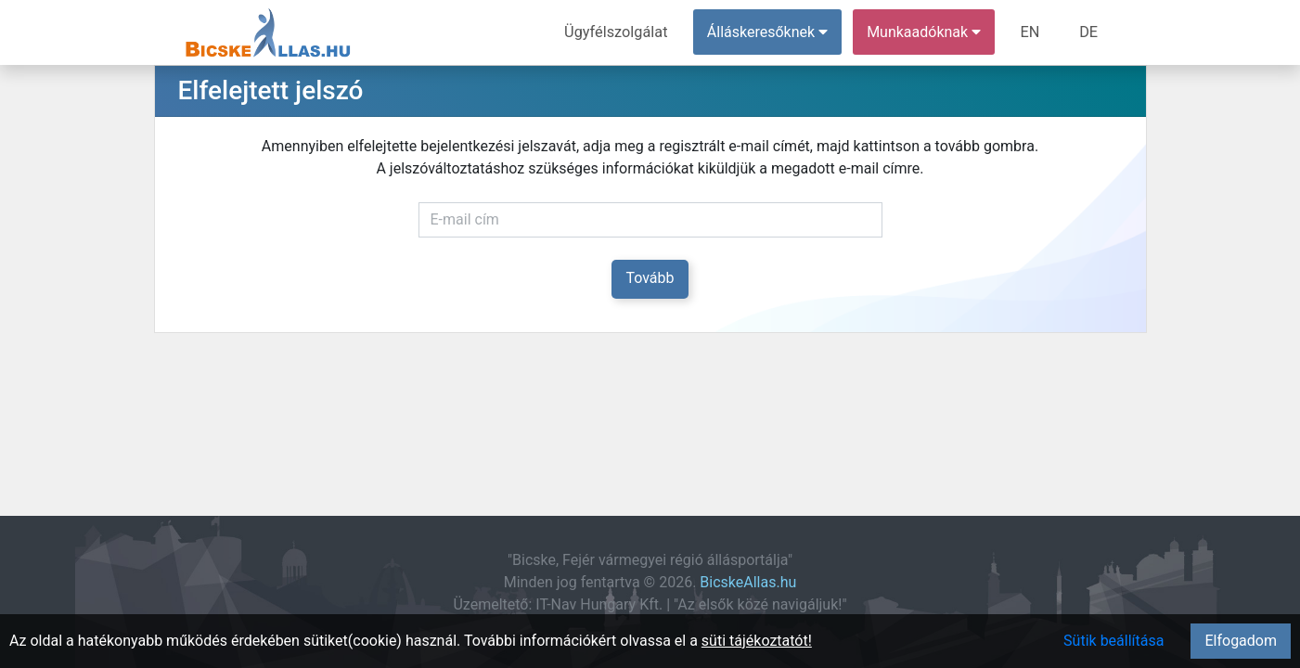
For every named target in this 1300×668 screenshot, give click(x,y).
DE (1089, 32)
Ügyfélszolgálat (619, 32)
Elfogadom (1240, 640)
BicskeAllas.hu (748, 582)
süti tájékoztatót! (756, 640)
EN (1031, 32)
